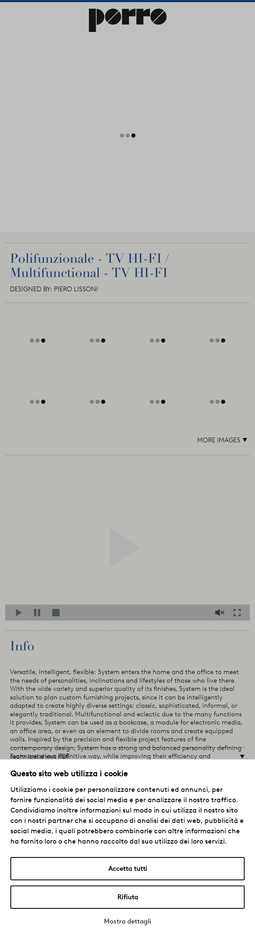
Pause (39, 612)
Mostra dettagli (127, 921)
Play (21, 612)
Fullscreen (239, 612)
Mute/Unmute (220, 612)
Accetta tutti (127, 869)
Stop (57, 612)
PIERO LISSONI (76, 289)
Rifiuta (127, 897)
